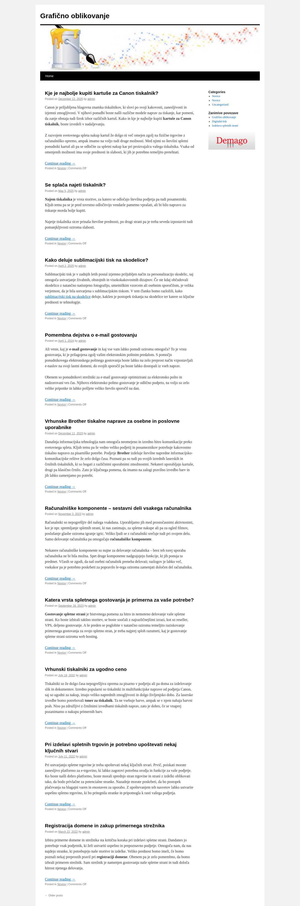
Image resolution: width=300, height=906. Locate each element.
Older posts (54, 895)
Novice (61, 168)
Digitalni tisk (219, 121)
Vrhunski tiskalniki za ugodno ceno (86, 669)
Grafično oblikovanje (75, 16)
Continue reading (60, 163)
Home (49, 76)
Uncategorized (220, 104)
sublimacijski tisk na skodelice (68, 297)
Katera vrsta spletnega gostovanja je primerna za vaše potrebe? (119, 600)
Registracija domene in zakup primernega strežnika (104, 825)
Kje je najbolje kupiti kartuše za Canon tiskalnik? (101, 93)
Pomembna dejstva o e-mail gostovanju (91, 335)
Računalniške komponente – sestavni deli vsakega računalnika (118, 508)
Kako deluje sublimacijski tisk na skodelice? (96, 260)
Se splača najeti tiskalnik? (75, 184)
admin (91, 99)
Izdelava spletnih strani (225, 125)
